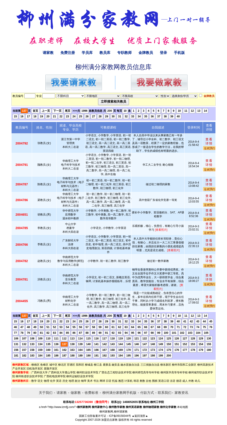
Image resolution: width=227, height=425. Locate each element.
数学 (34, 380)
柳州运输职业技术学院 (80, 376)
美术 (90, 380)
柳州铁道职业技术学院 (29, 376)
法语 (172, 380)
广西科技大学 (39, 372)
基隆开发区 (50, 368)
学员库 (87, 53)
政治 (77, 380)
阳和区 (80, 364)
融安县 (116, 364)
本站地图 (182, 407)
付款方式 (147, 393)
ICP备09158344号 (120, 415)
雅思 (121, 380)
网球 (102, 380)
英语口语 (163, 380)
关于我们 (45, 393)
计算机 (128, 380)
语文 (40, 380)
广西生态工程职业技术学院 (115, 372)
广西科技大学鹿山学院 (62, 372)
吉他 (148, 380)
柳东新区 (165, 364)
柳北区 (62, 364)
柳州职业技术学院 (87, 372)
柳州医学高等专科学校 (174, 372)
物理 (46, 380)
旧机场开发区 (35, 368)
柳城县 (89, 364)
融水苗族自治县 (130, 364)
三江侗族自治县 (150, 364)
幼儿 (197, 380)
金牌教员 (145, 53)
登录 (163, 53)
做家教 (76, 393)
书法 (96, 380)
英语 (59, 380)
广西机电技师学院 (55, 376)
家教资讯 (181, 393)
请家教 (48, 53)
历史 (65, 380)
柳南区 (35, 364)
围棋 (155, 380)
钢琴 (83, 380)
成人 (185, 380)
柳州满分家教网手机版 (119, 393)
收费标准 (91, 393)
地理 (71, 380)
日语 (108, 380)
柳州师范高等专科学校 (146, 372)
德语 (179, 380)
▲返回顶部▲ (140, 415)
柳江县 (98, 364)
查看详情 (209, 141)
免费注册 (67, 53)
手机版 (179, 53)
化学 (52, 380)
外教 (191, 380)
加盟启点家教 (109, 419)
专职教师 (124, 53)
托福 (114, 380)
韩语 (136, 380)
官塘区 (71, 364)
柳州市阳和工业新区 (184, 364)
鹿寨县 (107, 364)
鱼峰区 (44, 364)
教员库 (104, 53)
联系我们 (164, 393)
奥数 (142, 380)
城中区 (53, 364)
